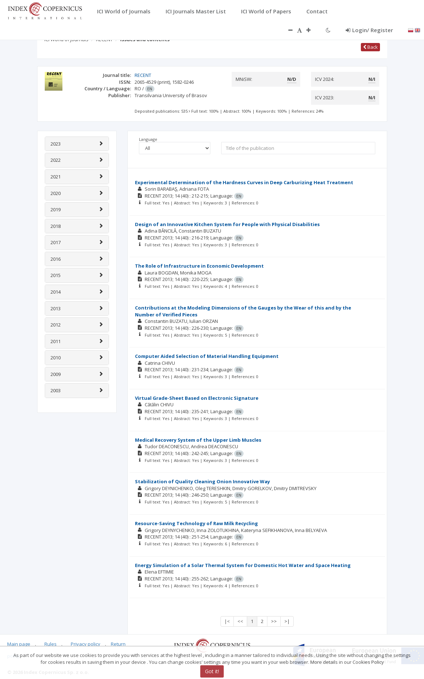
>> (274, 621)
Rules (50, 644)
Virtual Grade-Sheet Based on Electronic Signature (196, 398)
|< (227, 621)
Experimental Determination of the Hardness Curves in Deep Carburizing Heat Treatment (244, 182)
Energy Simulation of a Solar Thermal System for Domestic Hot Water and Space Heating (243, 565)
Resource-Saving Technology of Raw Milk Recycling (196, 523)
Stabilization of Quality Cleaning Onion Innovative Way (202, 481)
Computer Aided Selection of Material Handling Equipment (207, 356)
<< (240, 621)
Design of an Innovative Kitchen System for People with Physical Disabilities (227, 224)
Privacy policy (85, 644)
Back (370, 47)
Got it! (212, 671)
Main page (18, 644)
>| (287, 621)
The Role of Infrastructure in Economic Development (199, 266)
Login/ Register (369, 30)
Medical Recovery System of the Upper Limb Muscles (198, 440)
